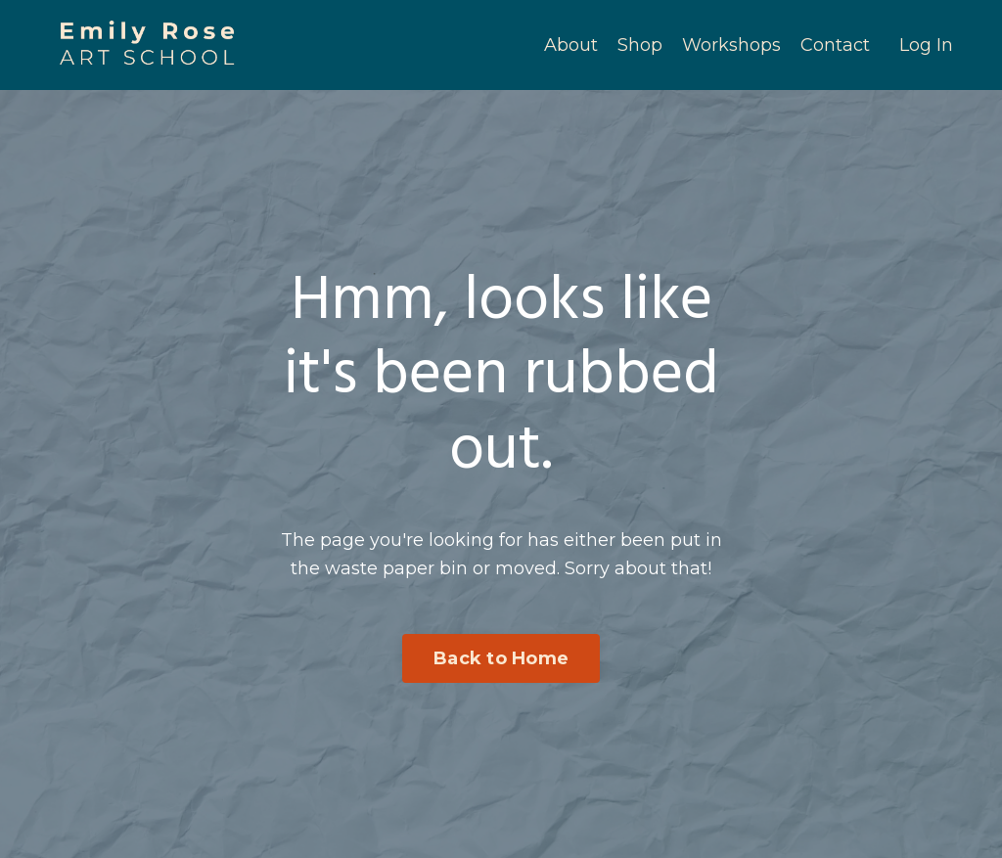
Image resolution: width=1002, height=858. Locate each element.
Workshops (731, 45)
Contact (835, 45)
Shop (639, 45)
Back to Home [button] (501, 658)
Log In (926, 45)
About (571, 45)
